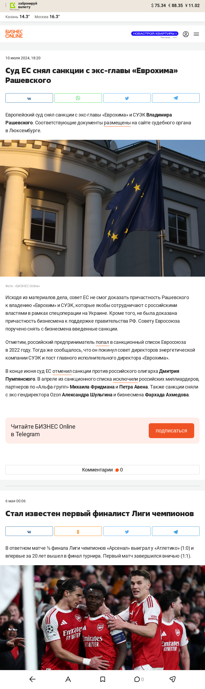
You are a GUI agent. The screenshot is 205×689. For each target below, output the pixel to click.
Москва (41, 17)
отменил (62, 371)
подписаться (171, 431)
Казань (11, 17)
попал (102, 342)
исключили (125, 379)
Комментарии (102, 470)
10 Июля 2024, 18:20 (23, 58)
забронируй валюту (27, 5)
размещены (117, 122)
